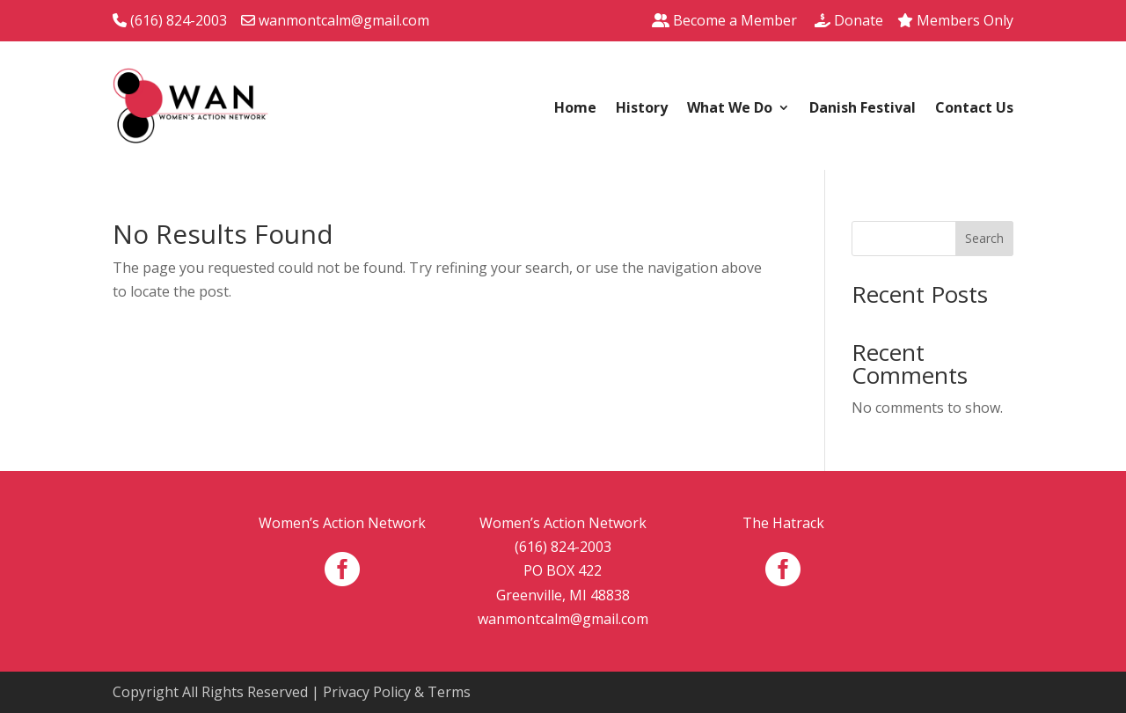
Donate (849, 20)
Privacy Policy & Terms (397, 692)
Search (984, 238)
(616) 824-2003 (170, 20)
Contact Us (974, 109)
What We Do (729, 109)
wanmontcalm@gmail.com (335, 20)
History (642, 109)
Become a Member (724, 20)
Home (575, 109)
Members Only (955, 20)
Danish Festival (862, 109)
